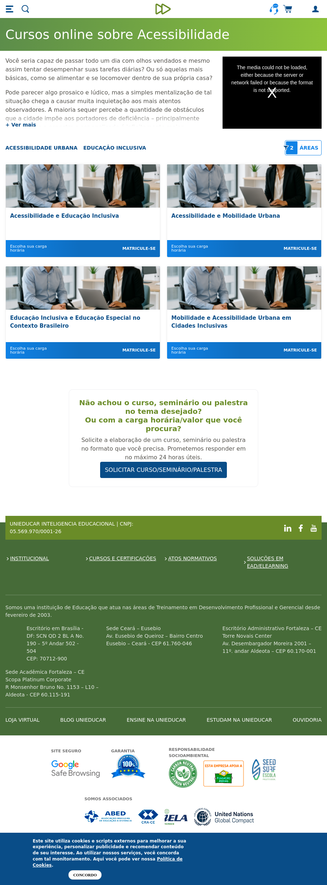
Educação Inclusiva (114, 148)
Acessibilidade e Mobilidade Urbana (225, 216)
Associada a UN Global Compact (224, 816)
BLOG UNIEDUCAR (83, 720)
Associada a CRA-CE (148, 816)
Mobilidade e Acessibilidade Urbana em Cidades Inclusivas (231, 322)
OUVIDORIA (307, 720)
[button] (10, 9)
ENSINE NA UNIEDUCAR (156, 720)
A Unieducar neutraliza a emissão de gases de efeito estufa (183, 773)
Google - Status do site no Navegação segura (75, 769)
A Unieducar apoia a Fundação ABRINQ (224, 773)
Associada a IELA (176, 816)
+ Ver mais (20, 125)
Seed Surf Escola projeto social (264, 773)
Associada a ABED (109, 816)
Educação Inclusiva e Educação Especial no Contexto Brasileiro (75, 322)
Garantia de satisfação (128, 767)
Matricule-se (139, 249)
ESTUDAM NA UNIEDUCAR (239, 720)
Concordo (85, 875)
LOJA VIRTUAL (22, 720)
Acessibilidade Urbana (41, 148)
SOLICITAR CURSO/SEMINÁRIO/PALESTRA (163, 469)
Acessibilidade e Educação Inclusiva (64, 216)
